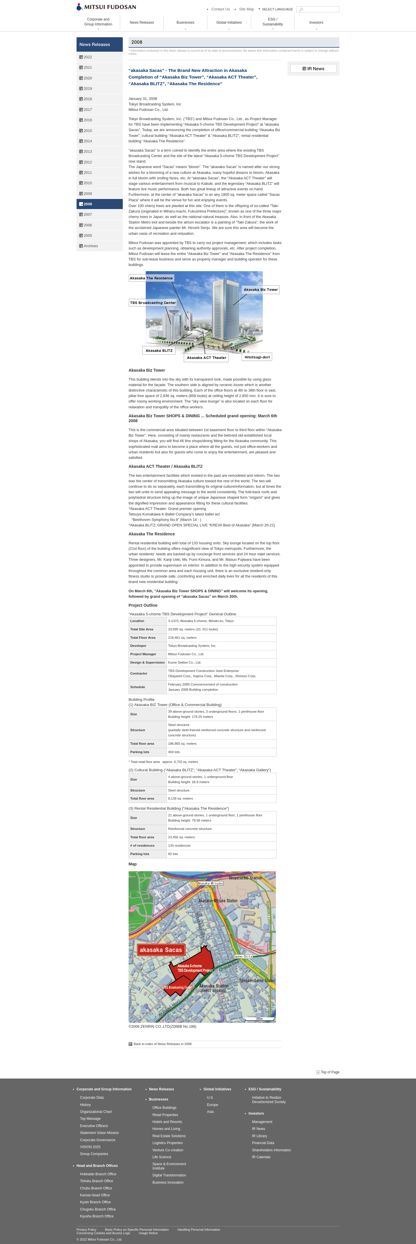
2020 (88, 78)
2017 (88, 109)
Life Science (162, 1157)
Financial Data (263, 1143)
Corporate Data (92, 1098)
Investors (256, 1113)
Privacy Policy (86, 1229)
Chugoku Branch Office (98, 1209)
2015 (88, 131)
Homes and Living (166, 1129)
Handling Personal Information (198, 1229)
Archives (91, 246)
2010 (88, 183)
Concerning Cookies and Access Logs (103, 1233)
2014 (88, 141)
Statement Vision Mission (99, 1133)
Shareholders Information (271, 1150)
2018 (88, 99)
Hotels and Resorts (167, 1122)
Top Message (90, 1119)
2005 (88, 235)
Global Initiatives (217, 1089)
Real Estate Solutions (169, 1136)
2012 (88, 162)
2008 (88, 204)
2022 (88, 57)
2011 (88, 172)
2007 (88, 214)
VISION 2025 (90, 1147)
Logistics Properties (168, 1143)
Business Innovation (168, 1182)
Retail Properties (165, 1115)
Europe (212, 1105)
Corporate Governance (97, 1140)
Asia (210, 1112)
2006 (88, 225)
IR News (258, 1129)
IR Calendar (261, 1157)
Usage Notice (148, 1233)
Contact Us (220, 9)
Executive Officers (94, 1126)
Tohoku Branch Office (96, 1181)
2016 (88, 120)
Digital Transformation (169, 1175)
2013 (88, 151)
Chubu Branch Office (96, 1188)
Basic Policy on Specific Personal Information (137, 1229)
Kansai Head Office (95, 1195)
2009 (88, 193)
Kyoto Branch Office (95, 1202)
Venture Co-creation (168, 1150)
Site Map (246, 9)
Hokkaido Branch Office (98, 1174)
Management (262, 1122)
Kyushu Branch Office (97, 1216)
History (85, 1105)
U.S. (210, 1098)
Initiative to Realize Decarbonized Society (269, 1100)
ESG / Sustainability (264, 1089)
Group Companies (94, 1154)
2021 (88, 67)
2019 (88, 88)
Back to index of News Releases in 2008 (163, 1044)
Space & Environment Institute (169, 1166)
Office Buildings (165, 1108)
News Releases (142, 23)
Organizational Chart (96, 1112)
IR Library (259, 1136)
